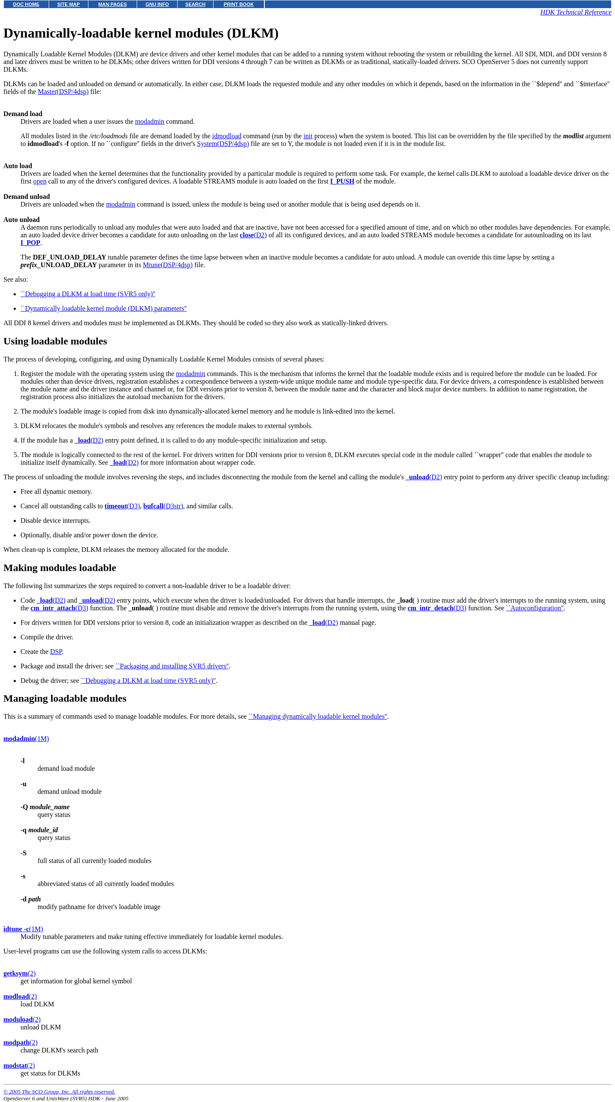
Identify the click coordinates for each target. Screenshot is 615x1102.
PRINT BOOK (239, 4)
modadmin (149, 121)
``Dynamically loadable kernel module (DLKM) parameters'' (103, 308)
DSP (56, 651)
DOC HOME (26, 4)
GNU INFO (157, 4)
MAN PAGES (112, 4)
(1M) (26, 738)
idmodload (226, 136)
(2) (19, 973)
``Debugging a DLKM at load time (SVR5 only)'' (87, 293)
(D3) (122, 506)
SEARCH (195, 4)
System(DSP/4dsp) (223, 143)
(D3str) (163, 506)
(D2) (253, 235)
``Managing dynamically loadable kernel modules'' (318, 716)
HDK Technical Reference (576, 12)
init (308, 136)
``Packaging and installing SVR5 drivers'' (171, 666)
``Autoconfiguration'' (535, 608)
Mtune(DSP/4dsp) (168, 264)
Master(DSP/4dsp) (63, 91)
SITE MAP (68, 4)
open (40, 181)
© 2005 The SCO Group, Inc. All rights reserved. (59, 1091)
